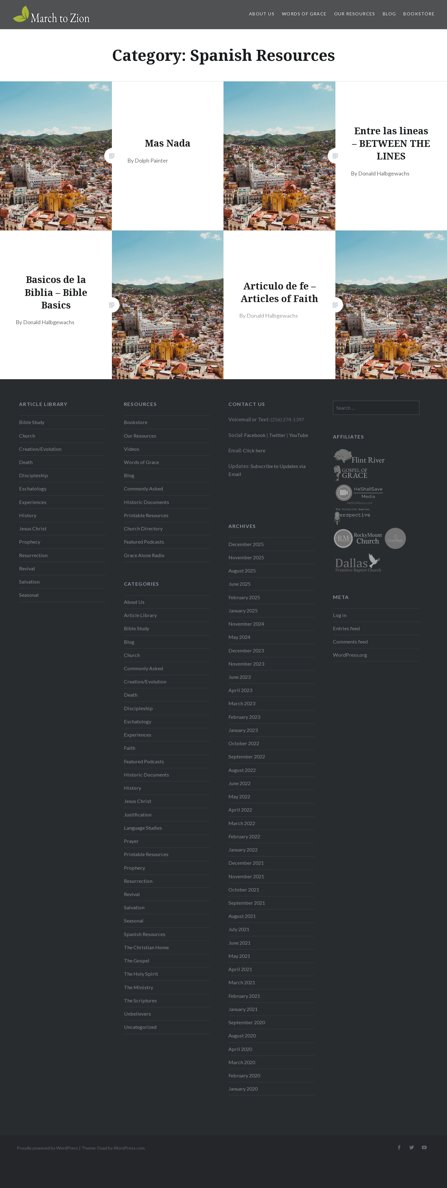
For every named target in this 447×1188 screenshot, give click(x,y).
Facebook (255, 435)
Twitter (277, 435)
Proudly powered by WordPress (47, 1148)
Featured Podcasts (144, 542)
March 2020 (241, 1062)
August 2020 (242, 1035)
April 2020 (240, 1049)
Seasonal (29, 595)
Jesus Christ (32, 528)
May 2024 (239, 637)
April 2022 (240, 809)
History (27, 515)
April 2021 (240, 969)
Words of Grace (304, 13)
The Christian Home (146, 947)
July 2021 (238, 929)
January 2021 (243, 1009)
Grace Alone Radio (144, 555)
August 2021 (242, 916)
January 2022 (243, 849)
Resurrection (33, 555)
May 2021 (239, 956)
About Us (262, 13)
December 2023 (246, 650)
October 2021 (243, 889)
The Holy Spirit (141, 974)
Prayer (131, 841)
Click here (254, 450)
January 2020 (243, 1089)
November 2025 (246, 557)
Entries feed (346, 628)
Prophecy (29, 542)
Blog (389, 13)
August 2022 (242, 770)
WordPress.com (129, 1148)
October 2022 (243, 743)
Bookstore (419, 13)
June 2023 (239, 677)
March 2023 (241, 703)
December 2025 (246, 544)
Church (27, 436)
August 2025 (242, 570)
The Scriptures (140, 1000)
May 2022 (239, 796)
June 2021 (239, 943)
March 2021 (241, 982)
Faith (129, 748)
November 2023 (246, 664)
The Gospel (136, 960)
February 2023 (244, 717)
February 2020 (244, 1075)
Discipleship (33, 475)
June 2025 (239, 584)
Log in (339, 615)
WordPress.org (350, 655)
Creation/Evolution (40, 449)
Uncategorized (140, 1027)
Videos (131, 449)
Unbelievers (137, 1014)
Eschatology (32, 488)
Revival (27, 568)
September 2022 (246, 756)
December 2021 (246, 863)
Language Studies (143, 828)
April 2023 (240, 690)
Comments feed (350, 641)
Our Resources (354, 13)
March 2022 (241, 823)
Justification (138, 814)
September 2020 (246, 1022)
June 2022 (239, 783)
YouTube (298, 435)
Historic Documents (146, 502)
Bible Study (31, 422)
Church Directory (143, 528)
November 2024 (246, 624)
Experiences (32, 502)
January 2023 (243, 730)
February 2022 (244, 836)
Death (26, 462)
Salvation (29, 581)
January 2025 (243, 610)
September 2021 (246, 903)
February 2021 (244, 996)
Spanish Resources (144, 934)
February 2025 (244, 597)
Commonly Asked (143, 488)
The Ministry (138, 987)
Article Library (140, 615)
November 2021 (246, 876)
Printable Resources (146, 515)
